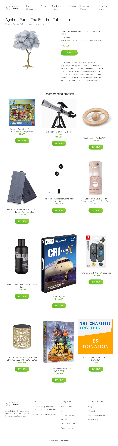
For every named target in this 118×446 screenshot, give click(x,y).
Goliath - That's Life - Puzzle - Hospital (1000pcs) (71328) (22, 131)
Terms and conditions (97, 416)
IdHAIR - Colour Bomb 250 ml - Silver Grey (22, 287)
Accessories (76, 32)
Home (7, 25)
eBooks (72, 6)
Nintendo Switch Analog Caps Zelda (96, 274)
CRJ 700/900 (59, 298)
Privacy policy (93, 421)
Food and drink (103, 8)
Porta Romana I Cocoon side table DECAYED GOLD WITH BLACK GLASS (22, 360)
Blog (90, 408)
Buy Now (69, 54)
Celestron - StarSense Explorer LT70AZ (59, 134)
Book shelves (29, 8)
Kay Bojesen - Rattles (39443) (95, 139)
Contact (91, 412)
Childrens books (56, 8)
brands (44, 6)
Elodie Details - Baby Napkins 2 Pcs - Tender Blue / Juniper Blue (22, 212)
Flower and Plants (85, 8)
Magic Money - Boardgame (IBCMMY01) (59, 371)
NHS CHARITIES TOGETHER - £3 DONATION (96, 360)
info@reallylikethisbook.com (44, 415)
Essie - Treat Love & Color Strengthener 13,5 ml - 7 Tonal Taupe (96, 201)
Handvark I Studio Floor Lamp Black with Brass (59, 201)
